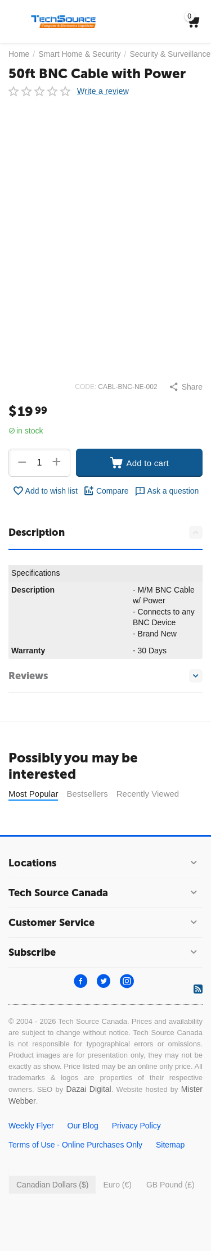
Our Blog (83, 1125)
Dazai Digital (88, 1089)
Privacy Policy (136, 1125)
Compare (106, 490)
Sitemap (170, 1144)
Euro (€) (117, 1184)
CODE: (85, 387)
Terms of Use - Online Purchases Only (75, 1144)
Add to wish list (45, 490)
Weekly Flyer (31, 1125)
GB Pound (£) (170, 1184)
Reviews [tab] (105, 676)
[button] (186, 387)
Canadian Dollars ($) (52, 1184)
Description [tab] (105, 532)
